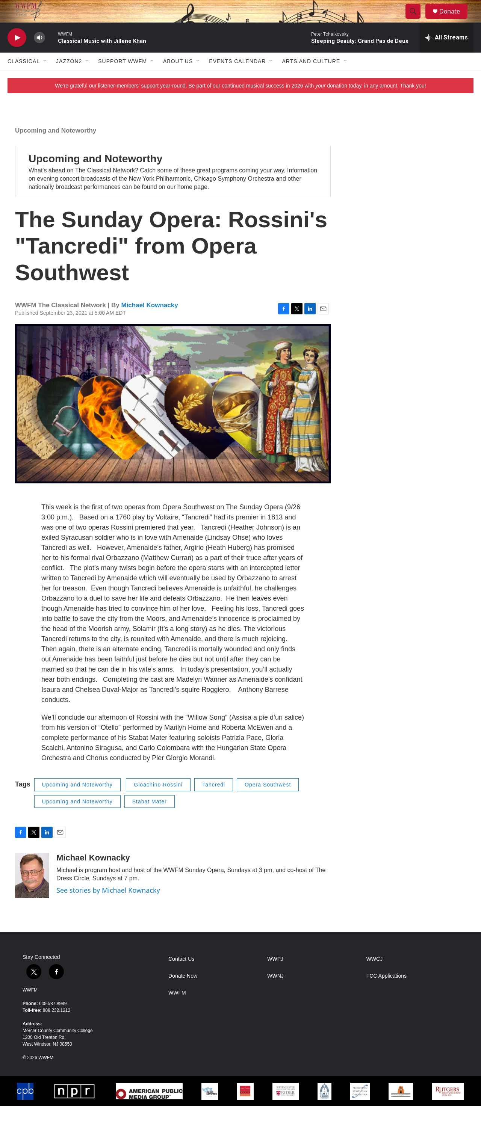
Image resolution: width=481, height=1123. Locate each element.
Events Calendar (237, 78)
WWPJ (275, 976)
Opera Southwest (268, 801)
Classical (24, 78)
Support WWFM (122, 78)
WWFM (30, 1007)
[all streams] (446, 54)
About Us (178, 78)
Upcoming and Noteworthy (55, 147)
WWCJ (374, 976)
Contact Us (181, 976)
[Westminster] (285, 1108)
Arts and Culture (311, 78)
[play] (17, 54)
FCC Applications (386, 993)
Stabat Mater (149, 818)
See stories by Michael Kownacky (108, 907)
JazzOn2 (69, 78)
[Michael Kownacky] (32, 892)
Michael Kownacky (149, 322)
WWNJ (275, 993)
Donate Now (182, 993)
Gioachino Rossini (158, 801)
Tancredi (213, 801)
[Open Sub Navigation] (45, 78)
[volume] (39, 54)
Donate (454, 20)
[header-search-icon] (416, 19)
